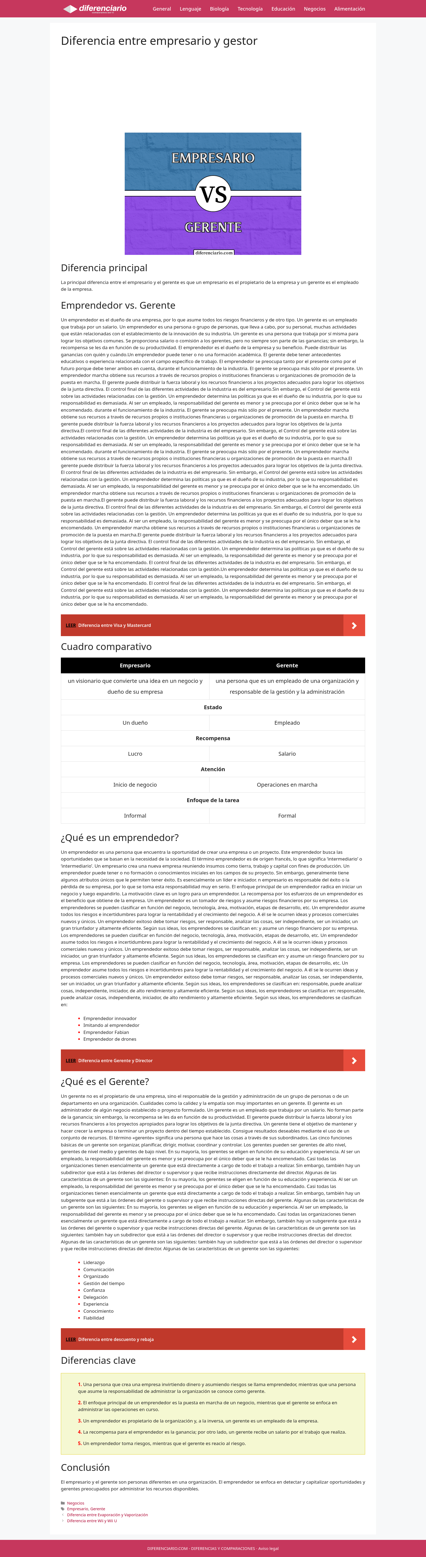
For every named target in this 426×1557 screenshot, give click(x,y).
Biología (219, 8)
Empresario (77, 1508)
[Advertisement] (213, 85)
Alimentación (349, 8)
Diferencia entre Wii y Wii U (92, 1520)
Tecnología (250, 8)
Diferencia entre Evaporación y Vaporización (107, 1514)
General (162, 8)
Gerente (97, 1508)
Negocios (315, 8)
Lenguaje (190, 8)
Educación (283, 8)
